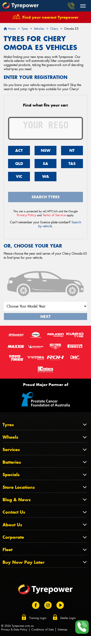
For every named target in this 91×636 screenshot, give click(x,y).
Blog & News (17, 499)
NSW (45, 150)
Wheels (10, 437)
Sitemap (62, 629)
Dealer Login (68, 618)
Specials (11, 474)
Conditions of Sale (42, 629)
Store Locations (19, 487)
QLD (19, 163)
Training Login (37, 618)
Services (11, 449)
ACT (19, 150)
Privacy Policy (26, 215)
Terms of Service (54, 215)
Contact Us (14, 512)
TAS (72, 163)
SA (45, 163)
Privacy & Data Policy (14, 629)
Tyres (8, 424)
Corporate (13, 537)
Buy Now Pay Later (23, 562)
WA (45, 176)
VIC (19, 176)
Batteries (12, 462)
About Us (12, 524)
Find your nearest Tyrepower (50, 17)
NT (72, 150)
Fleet (7, 549)
